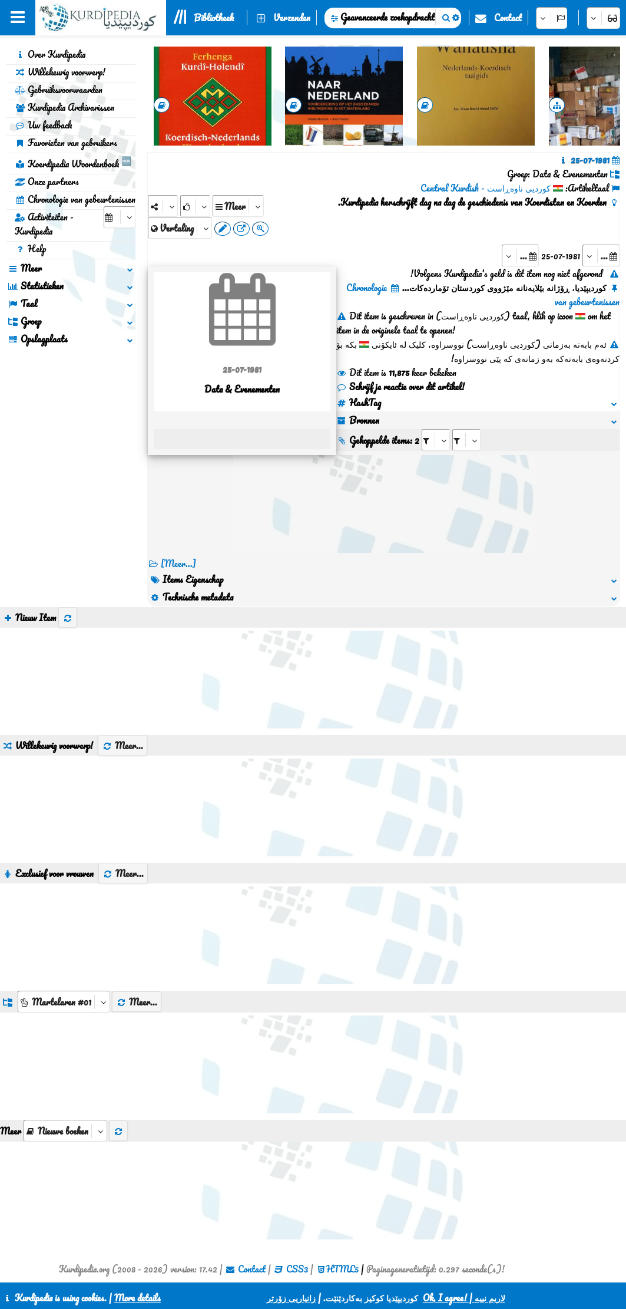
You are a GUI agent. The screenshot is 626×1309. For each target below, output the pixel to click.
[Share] (162, 206)
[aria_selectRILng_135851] (466, 440)
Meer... (122, 745)
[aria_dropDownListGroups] (63, 1001)
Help (30, 249)
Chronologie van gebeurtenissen (75, 199)
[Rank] (195, 206)
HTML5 (342, 1269)
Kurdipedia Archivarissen (64, 107)
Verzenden (291, 18)
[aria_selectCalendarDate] (119, 217)
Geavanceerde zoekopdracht (387, 17)
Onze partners (47, 181)
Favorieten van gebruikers (66, 143)
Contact (508, 18)
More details (137, 1298)
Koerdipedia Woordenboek (73, 162)
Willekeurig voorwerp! (60, 72)
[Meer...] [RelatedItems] (178, 563)
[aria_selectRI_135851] (435, 440)
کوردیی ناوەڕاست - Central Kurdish (485, 188)
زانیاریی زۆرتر (291, 1298)
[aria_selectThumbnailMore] (65, 1130)
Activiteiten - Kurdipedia (44, 224)
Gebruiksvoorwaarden (58, 90)
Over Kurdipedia (50, 54)
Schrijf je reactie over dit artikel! (400, 387)
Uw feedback (43, 125)
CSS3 (297, 1269)
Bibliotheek (214, 18)
